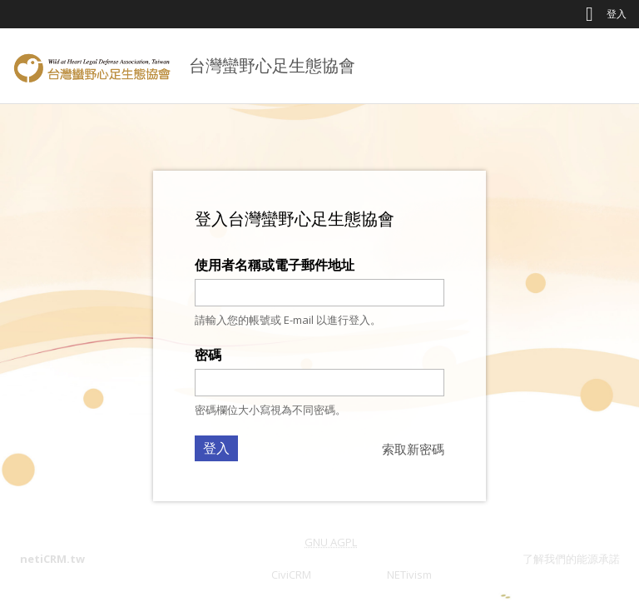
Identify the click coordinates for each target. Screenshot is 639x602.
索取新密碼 (413, 448)
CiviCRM (291, 574)
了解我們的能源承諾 (571, 558)
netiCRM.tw (52, 558)
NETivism (409, 574)
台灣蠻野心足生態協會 (272, 65)
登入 (617, 14)
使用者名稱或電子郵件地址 (274, 265)
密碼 (208, 355)
